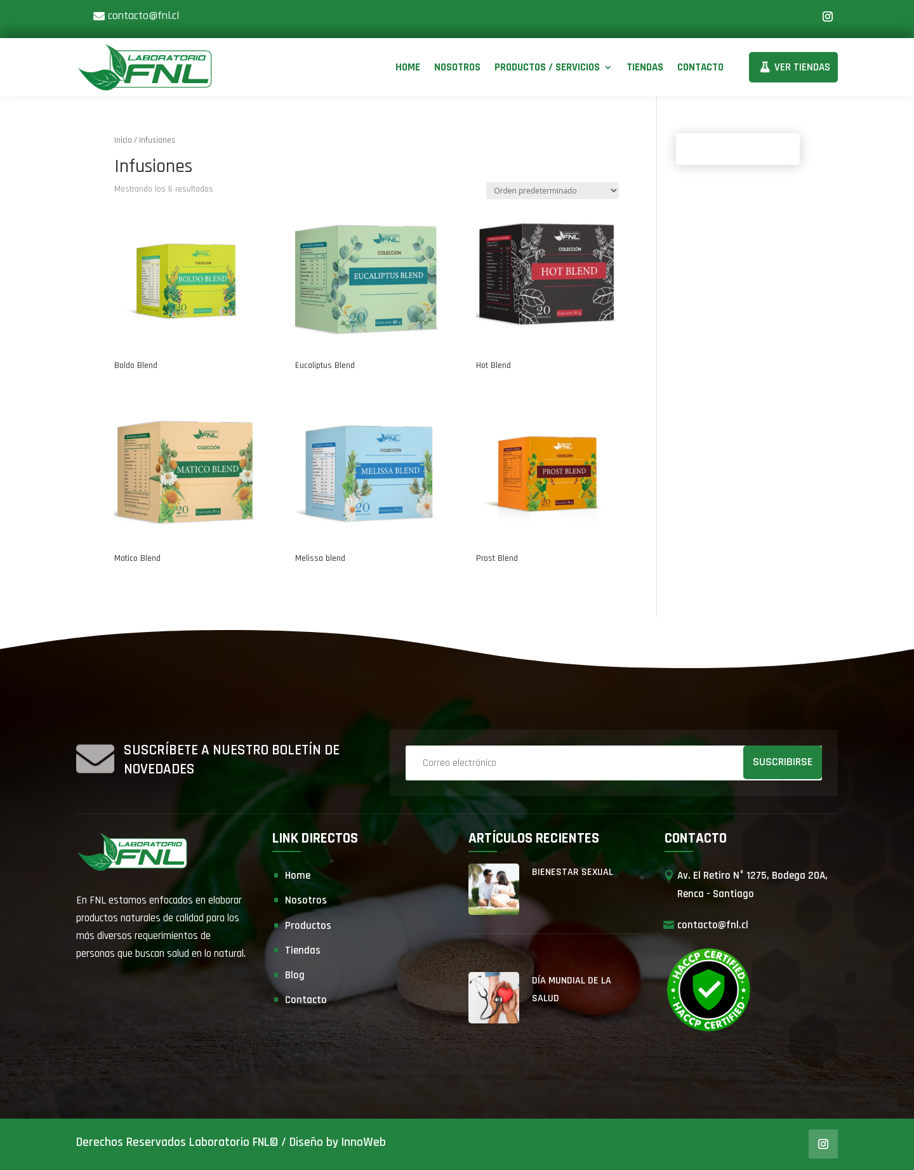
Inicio (123, 140)
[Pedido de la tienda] (552, 190)
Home (407, 67)
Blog (295, 975)
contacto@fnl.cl (143, 15)
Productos (308, 926)
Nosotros (457, 67)
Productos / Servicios (547, 67)
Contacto (700, 67)
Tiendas (644, 67)
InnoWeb (363, 1142)
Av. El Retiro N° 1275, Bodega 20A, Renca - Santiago (752, 885)
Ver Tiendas (802, 67)
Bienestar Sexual (572, 872)
